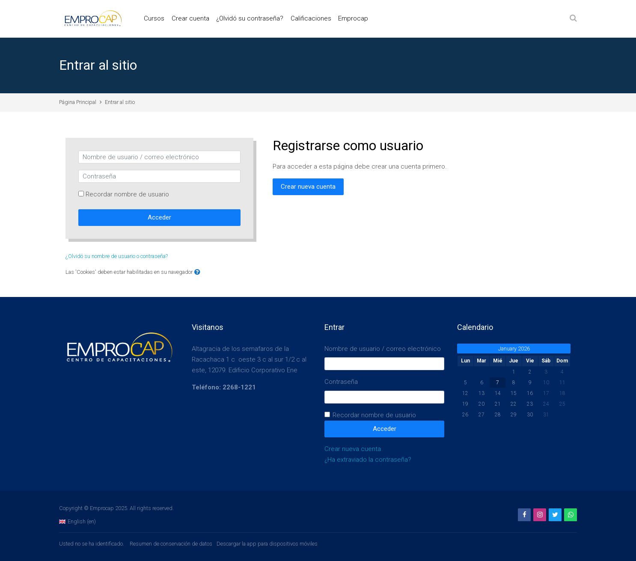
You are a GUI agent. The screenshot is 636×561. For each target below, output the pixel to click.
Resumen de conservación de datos (171, 543)
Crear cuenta (190, 18)
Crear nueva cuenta (308, 186)
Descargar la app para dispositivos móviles (267, 543)
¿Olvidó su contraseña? (249, 18)
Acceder (159, 217)
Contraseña (341, 382)
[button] (197, 272)
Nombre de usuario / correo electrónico (382, 349)
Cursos (154, 18)
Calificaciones (311, 18)
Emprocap (353, 18)
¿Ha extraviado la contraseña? (367, 459)
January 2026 (514, 348)
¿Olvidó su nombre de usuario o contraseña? (116, 256)
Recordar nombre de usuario (127, 194)
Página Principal (77, 102)
